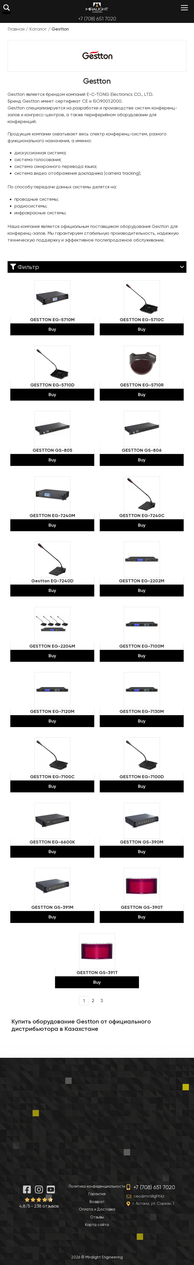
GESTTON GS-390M (141, 842)
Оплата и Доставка (97, 1209)
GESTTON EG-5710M (52, 319)
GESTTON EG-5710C (142, 319)
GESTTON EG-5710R (142, 385)
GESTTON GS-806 (142, 450)
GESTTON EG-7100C (52, 776)
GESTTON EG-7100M (141, 646)
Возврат (97, 1201)
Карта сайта (97, 1224)
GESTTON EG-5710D (52, 385)
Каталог (38, 29)
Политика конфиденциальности (97, 1186)
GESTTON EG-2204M (52, 646)
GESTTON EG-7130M (141, 711)
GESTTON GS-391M (52, 907)
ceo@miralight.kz (149, 1196)
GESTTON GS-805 (52, 450)
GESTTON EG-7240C (141, 515)
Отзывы (97, 1217)
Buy (52, 329)
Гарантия (97, 1194)
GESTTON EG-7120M (52, 711)
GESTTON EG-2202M (141, 581)
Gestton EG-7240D (52, 581)
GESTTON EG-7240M (52, 515)
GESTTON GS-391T (97, 972)
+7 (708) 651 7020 (97, 19)
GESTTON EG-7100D (141, 776)
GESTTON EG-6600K (52, 842)
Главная (16, 29)
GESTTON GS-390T (142, 907)
